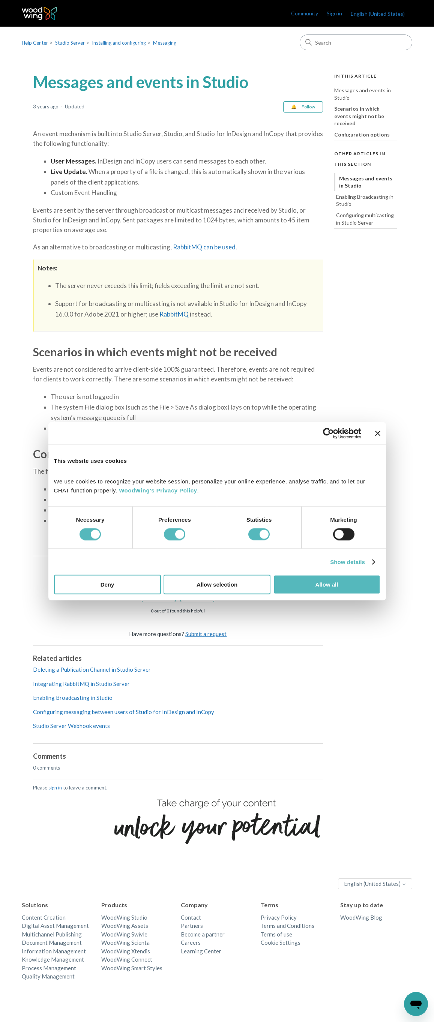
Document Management (52, 942)
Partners (192, 925)
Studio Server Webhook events (71, 725)
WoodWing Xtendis (125, 951)
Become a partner (203, 934)
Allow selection (217, 584)
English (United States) (378, 14)
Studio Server (70, 43)
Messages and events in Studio (362, 94)
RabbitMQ (174, 314)
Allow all (326, 584)
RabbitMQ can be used (204, 247)
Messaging (164, 43)
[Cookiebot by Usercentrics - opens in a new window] (328, 433)
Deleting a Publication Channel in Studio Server (92, 669)
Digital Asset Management (55, 925)
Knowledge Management (53, 959)
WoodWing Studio (124, 917)
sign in (55, 788)
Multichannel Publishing (52, 934)
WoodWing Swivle (124, 934)
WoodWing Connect (126, 959)
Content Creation (44, 917)
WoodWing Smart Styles (131, 968)
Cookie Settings (280, 942)
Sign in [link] (334, 13)
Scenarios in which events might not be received (359, 115)
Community (304, 13)
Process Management (49, 968)
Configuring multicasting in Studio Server (365, 219)
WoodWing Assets (124, 925)
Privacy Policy (279, 917)
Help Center (35, 43)
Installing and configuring (119, 43)
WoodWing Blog (361, 917)
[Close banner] (377, 433)
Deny (107, 584)
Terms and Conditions (287, 925)
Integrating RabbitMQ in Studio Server (81, 683)
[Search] (356, 42)
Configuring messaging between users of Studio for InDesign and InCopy (123, 711)
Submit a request (206, 633)
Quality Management (48, 976)
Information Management (54, 951)
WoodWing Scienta (125, 942)
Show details (347, 561)
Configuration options (362, 134)
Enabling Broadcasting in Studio (73, 697)
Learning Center (201, 951)
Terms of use (276, 934)
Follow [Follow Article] (308, 107)
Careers (191, 942)
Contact (191, 917)
